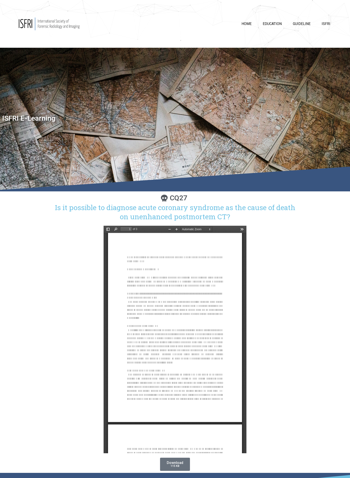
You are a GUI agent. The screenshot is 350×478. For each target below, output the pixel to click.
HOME (247, 24)
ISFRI (326, 24)
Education (272, 24)
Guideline (301, 24)
